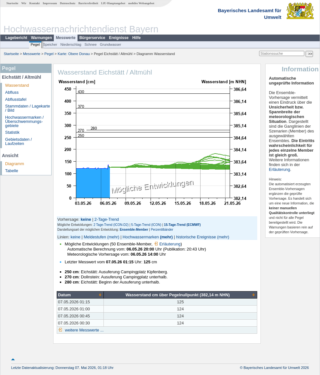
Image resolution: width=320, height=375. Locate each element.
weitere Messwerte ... (83, 330)
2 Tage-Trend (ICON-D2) (111, 225)
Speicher (50, 44)
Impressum (50, 3)
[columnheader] (80, 294)
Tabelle (11, 170)
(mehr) (113, 237)
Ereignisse (118, 38)
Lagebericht (16, 38)
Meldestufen (95, 237)
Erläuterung (167, 244)
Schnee (91, 44)
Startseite (12, 3)
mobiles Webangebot (141, 3)
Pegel (35, 44)
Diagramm (14, 163)
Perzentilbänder (162, 229)
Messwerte (65, 38)
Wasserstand (17, 85)
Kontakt (34, 3)
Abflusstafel (15, 99)
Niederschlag (70, 44)
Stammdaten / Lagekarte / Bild (27, 108)
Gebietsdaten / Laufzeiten (18, 141)
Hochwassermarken (141, 237)
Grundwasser (110, 44)
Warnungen (41, 38)
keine (75, 237)
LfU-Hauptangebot (113, 3)
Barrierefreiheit (88, 3)
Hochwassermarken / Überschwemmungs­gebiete (24, 121)
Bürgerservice (92, 38)
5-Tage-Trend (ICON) (146, 225)
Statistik (12, 132)
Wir (24, 3)
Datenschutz (68, 3)
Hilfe (136, 38)
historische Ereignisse (196, 237)
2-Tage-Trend (106, 219)
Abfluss (12, 92)
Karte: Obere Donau (74, 54)
